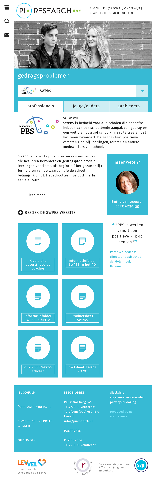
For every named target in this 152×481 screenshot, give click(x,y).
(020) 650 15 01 (90, 411)
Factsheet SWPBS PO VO (82, 369)
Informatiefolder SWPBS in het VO (38, 318)
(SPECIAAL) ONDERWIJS (124, 8)
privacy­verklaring (123, 402)
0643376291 (124, 206)
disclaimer (118, 392)
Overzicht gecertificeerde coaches (38, 264)
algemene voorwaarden (127, 397)
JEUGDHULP (97, 8)
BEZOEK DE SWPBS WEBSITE (47, 212)
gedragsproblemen (44, 75)
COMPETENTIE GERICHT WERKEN (111, 13)
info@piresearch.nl (78, 421)
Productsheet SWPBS (82, 318)
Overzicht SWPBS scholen (38, 369)
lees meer (37, 195)
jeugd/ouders (86, 106)
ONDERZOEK (27, 440)
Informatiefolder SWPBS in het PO (82, 263)
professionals (40, 106)
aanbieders (129, 106)
